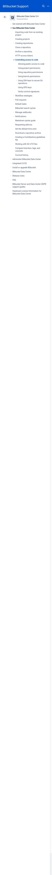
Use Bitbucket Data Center (23, 28)
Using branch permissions (29, 76)
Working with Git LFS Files (26, 144)
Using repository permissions (30, 72)
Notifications (20, 116)
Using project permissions (29, 68)
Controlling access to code (26, 60)
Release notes (18, 176)
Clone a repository (23, 47)
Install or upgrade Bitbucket (24, 167)
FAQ (14, 180)
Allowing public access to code (31, 64)
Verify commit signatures (28, 91)
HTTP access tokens (24, 56)
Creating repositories (24, 43)
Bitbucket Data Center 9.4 (27, 16)
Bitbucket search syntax (25, 108)
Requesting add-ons (23, 125)
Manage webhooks (23, 112)
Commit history (21, 155)
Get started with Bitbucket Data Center (28, 24)
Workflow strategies (23, 96)
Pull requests (20, 100)
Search (43, 6)
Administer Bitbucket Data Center (26, 159)
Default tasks (20, 104)
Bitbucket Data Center (21, 172)
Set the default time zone (25, 129)
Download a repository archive (28, 133)
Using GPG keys (24, 87)
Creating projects (22, 39)
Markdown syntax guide (25, 120)
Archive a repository (23, 51)
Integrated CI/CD (19, 163)
